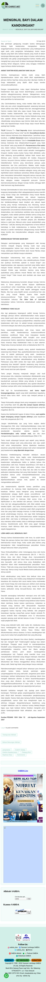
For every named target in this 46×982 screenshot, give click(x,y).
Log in (3, 728)
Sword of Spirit (6, 41)
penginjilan (6, 750)
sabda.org (26, 976)
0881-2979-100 (13, 973)
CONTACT (9, 960)
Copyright (8, 963)
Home (5, 29)
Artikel (11, 29)
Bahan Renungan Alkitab (11, 742)
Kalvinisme (21, 755)
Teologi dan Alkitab (9, 735)
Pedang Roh (26, 752)
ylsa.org (19, 976)
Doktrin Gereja (20, 750)
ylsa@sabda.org (30, 973)
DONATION (36, 960)
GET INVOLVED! (23, 960)
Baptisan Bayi (7, 755)
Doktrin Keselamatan (10, 752)
